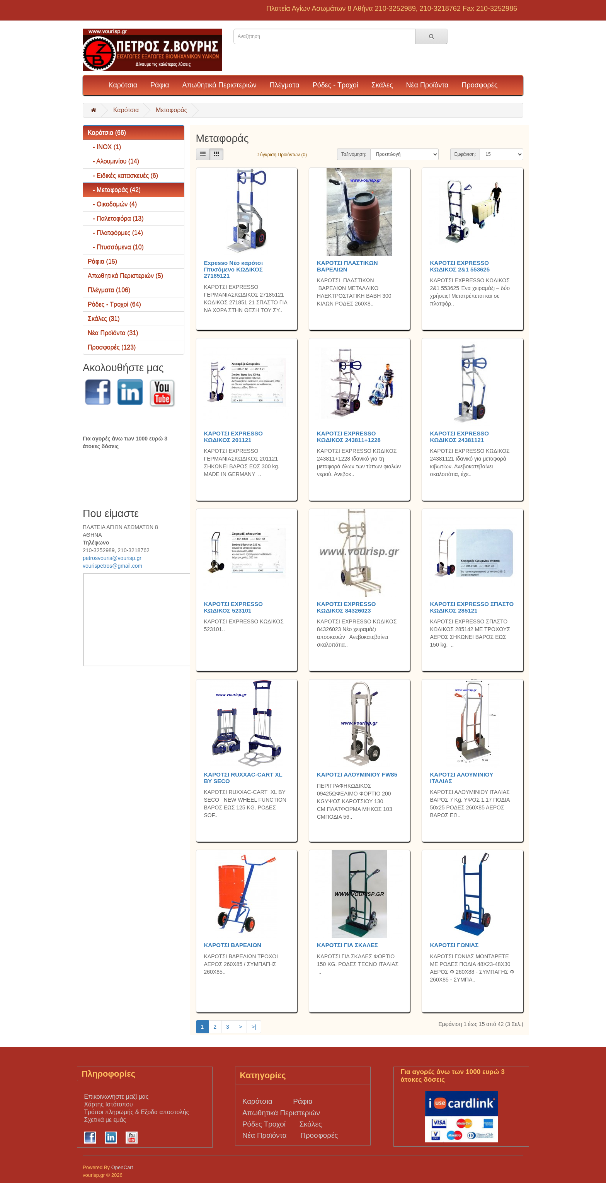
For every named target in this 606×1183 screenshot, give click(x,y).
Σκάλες (382, 85)
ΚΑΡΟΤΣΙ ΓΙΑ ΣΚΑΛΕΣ (347, 945)
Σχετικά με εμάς (105, 1119)
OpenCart (122, 1167)
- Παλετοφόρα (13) (116, 218)
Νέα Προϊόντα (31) (113, 332)
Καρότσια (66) (107, 132)
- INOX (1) (104, 146)
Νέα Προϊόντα (427, 85)
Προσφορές (479, 85)
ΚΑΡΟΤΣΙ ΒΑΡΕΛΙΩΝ (233, 945)
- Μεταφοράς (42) (114, 189)
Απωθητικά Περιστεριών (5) (125, 275)
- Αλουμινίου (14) (113, 161)
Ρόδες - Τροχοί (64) (114, 304)
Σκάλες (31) (104, 318)
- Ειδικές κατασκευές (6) (123, 175)
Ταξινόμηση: (353, 154)
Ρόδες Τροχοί (264, 1124)
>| (254, 1027)
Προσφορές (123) (112, 347)
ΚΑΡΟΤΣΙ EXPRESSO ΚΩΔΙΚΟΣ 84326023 (346, 607)
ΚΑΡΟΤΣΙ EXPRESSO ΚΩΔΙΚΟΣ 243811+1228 (349, 436)
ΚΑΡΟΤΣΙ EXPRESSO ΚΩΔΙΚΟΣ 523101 (233, 607)
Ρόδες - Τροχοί (335, 85)
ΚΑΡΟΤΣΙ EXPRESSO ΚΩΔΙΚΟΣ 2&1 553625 (460, 266)
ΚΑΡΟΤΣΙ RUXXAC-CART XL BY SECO (243, 777)
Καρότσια (123, 85)
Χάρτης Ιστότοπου (108, 1104)
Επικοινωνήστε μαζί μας (116, 1096)
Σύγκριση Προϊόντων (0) (282, 154)
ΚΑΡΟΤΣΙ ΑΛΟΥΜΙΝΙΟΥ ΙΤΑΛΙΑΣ (461, 777)
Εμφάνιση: (465, 154)
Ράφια (159, 85)
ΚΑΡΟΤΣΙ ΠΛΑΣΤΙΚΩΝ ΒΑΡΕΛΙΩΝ (347, 266)
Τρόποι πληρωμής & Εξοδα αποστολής (136, 1112)
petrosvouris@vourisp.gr (112, 558)
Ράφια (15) (102, 261)
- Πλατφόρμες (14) (115, 232)
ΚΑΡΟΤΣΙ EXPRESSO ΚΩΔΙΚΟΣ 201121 (233, 436)
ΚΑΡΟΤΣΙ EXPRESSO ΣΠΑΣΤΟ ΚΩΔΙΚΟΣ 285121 (472, 607)
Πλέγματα (285, 85)
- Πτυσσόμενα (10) (116, 247)
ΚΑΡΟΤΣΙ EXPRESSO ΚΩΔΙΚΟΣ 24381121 (459, 436)
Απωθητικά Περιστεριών (219, 85)
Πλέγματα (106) (109, 290)
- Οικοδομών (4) (112, 204)
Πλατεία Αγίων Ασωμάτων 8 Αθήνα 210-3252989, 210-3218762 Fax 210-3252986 (391, 8)
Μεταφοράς (171, 110)
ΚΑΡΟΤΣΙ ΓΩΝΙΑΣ (454, 945)
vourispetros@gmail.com (112, 566)
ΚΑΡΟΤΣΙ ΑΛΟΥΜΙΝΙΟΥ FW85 (357, 774)
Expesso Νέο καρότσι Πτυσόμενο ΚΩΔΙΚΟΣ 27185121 (233, 269)
